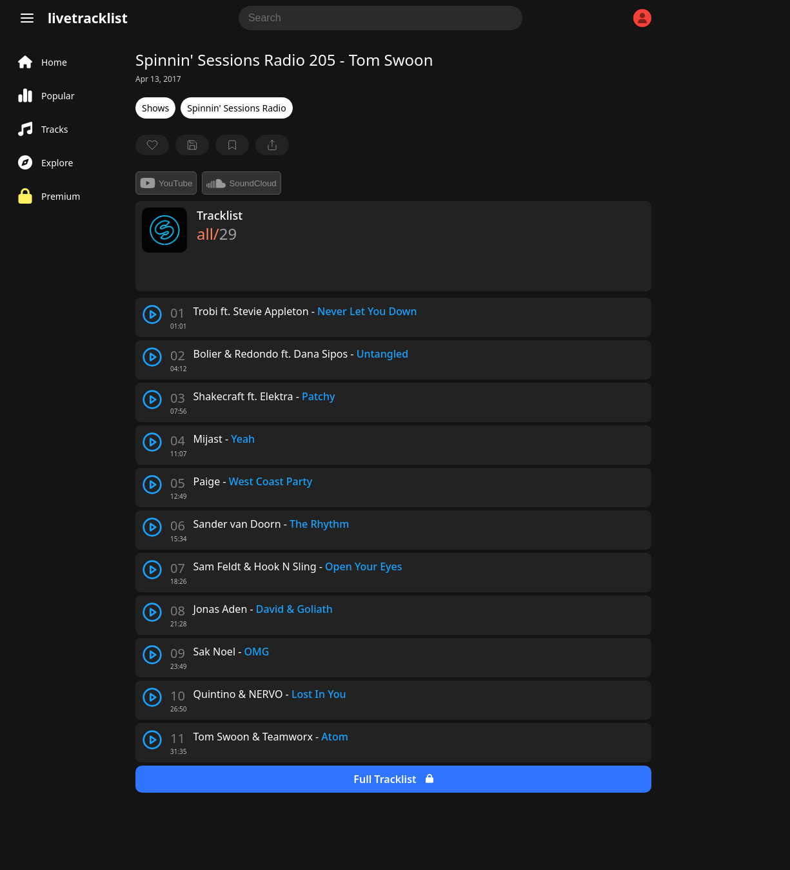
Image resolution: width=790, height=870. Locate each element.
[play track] (152, 314)
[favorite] (152, 145)
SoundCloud (241, 183)
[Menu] (27, 18)
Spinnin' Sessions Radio (236, 108)
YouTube (166, 183)
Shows (155, 108)
